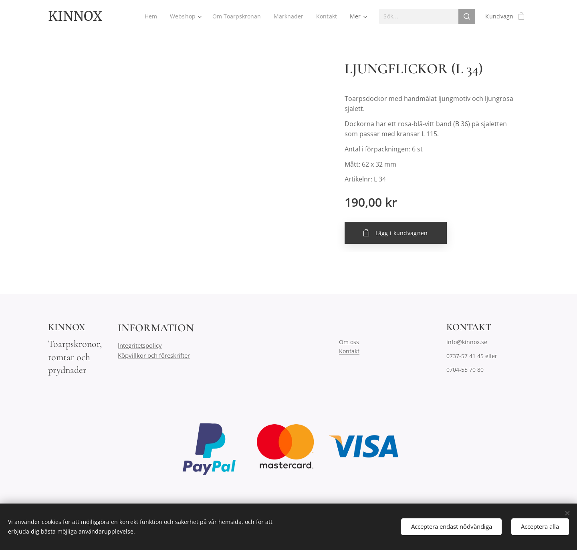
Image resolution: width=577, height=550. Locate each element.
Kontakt (349, 351)
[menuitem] (149, 16)
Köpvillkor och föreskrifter (154, 355)
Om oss (349, 342)
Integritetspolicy (140, 346)
